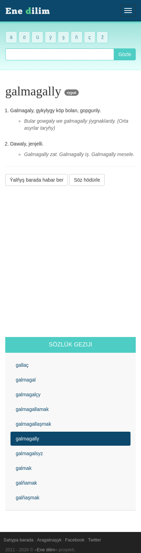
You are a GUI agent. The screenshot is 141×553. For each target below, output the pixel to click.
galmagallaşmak (33, 424)
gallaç (22, 365)
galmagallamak (32, 409)
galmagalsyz (29, 453)
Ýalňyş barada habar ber (36, 180)
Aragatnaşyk (49, 540)
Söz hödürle (87, 180)
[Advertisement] (70, 261)
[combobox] (59, 54)
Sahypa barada (18, 540)
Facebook (74, 540)
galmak (23, 468)
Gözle (124, 54)
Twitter (94, 540)
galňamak (26, 483)
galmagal (26, 380)
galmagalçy (28, 394)
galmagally (27, 438)
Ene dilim (46, 549)
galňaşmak (28, 497)
